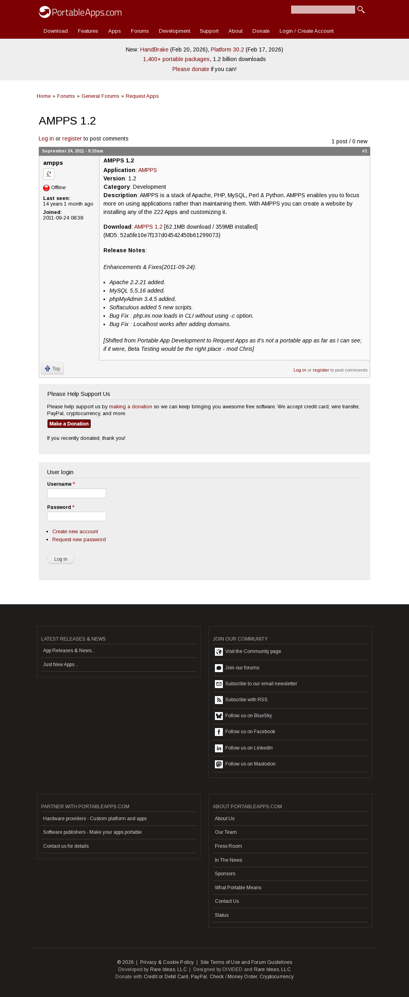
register (72, 138)
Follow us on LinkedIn (244, 748)
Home (44, 96)
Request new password (79, 539)
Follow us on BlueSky (243, 716)
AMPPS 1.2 (148, 227)
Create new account (75, 531)
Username (61, 484)
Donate (261, 31)
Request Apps (142, 96)
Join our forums (237, 668)
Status (221, 915)
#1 (364, 150)
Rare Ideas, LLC (168, 969)
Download (56, 31)
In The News (228, 860)
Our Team (226, 832)
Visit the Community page (248, 652)
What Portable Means (238, 887)
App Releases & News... (69, 650)
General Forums (100, 96)
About (235, 31)
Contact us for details (66, 846)
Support (209, 31)
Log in (46, 138)
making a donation (130, 406)
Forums (140, 31)
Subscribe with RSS (241, 700)
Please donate (191, 69)
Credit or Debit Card (166, 976)
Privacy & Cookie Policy (167, 962)
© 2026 (125, 962)
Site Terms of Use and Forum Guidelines (246, 962)
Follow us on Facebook (245, 732)
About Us (224, 818)
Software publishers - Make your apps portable (92, 832)
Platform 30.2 (227, 49)
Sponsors (225, 873)
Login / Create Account (307, 31)
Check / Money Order (233, 976)
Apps (114, 31)
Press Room (228, 846)
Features (88, 31)
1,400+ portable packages (176, 59)
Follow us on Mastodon (245, 764)
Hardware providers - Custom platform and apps (95, 818)
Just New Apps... (60, 664)
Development (174, 31)
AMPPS (147, 170)
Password (60, 507)
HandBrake (154, 49)
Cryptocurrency (277, 976)
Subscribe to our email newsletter (256, 684)
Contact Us (227, 901)
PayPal (199, 976)
